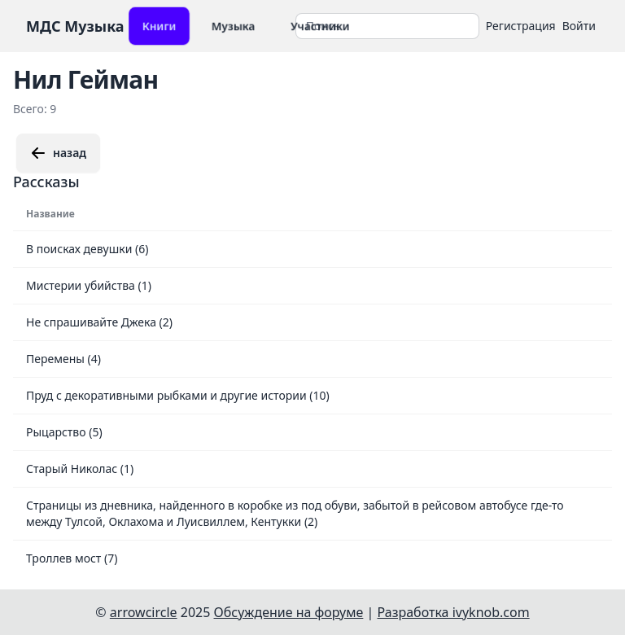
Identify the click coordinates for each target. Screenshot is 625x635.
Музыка (233, 25)
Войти (579, 25)
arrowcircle (143, 612)
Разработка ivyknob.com (454, 612)
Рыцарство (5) (64, 432)
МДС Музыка (75, 26)
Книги (159, 25)
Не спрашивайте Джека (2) (99, 322)
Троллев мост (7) (71, 558)
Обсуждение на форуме (289, 612)
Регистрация (521, 25)
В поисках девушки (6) (87, 248)
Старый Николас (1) (79, 468)
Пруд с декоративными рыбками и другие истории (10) (178, 395)
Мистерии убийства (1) (88, 285)
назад (58, 153)
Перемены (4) (63, 358)
